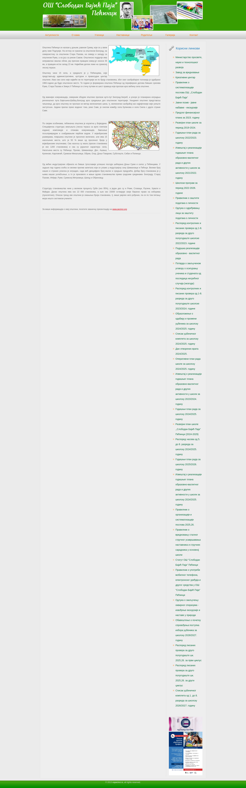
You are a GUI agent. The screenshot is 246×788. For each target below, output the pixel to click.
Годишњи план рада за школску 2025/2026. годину (188, 464)
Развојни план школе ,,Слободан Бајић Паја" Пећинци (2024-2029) (188, 429)
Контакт (194, 35)
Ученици (99, 35)
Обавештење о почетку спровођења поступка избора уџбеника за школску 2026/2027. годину (188, 630)
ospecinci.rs (118, 782)
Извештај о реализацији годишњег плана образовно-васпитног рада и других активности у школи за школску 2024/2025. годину (189, 489)
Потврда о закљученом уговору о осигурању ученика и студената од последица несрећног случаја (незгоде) (188, 273)
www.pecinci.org (119, 209)
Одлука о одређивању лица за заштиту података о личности (188, 213)
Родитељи (146, 35)
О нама (76, 35)
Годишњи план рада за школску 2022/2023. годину (188, 137)
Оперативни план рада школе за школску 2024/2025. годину (188, 363)
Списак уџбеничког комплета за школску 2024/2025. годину (187, 338)
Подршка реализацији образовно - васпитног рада (188, 253)
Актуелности (52, 35)
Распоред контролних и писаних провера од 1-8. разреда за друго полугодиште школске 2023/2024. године (189, 298)
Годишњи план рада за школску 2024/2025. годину (188, 414)
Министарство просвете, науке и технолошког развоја (189, 62)
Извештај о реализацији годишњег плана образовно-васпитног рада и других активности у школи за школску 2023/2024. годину (189, 389)
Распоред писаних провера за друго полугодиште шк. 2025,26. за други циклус (186, 675)
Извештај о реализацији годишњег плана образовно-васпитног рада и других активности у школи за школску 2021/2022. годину (189, 162)
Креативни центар (185, 77)
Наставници (122, 35)
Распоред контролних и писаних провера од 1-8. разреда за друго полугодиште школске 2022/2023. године (189, 233)
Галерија (170, 35)
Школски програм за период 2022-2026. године (187, 188)
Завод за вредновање (187, 72)
